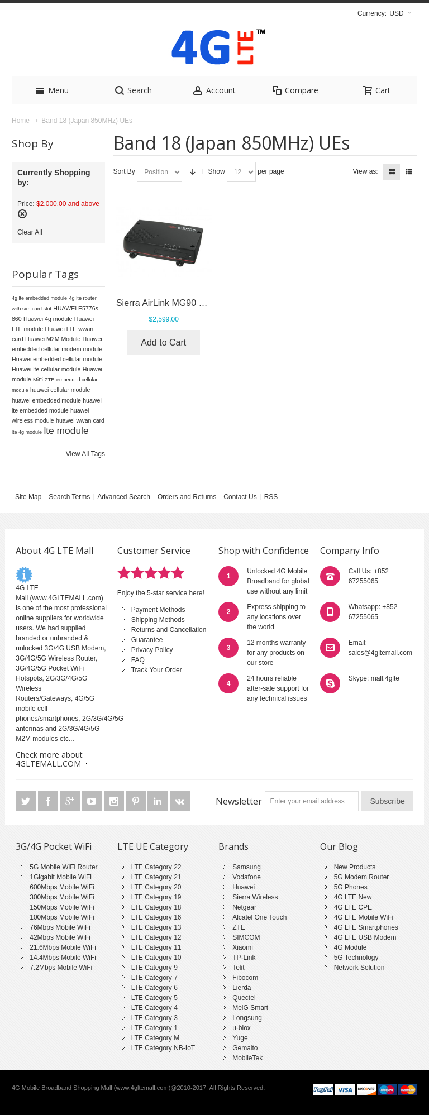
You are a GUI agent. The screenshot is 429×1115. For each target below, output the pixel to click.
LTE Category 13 (156, 927)
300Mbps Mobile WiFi (62, 897)
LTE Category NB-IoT (163, 1048)
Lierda (241, 988)
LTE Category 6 (154, 988)
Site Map (28, 497)
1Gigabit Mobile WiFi (61, 877)
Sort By (124, 171)
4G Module (350, 947)
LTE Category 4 (154, 1008)
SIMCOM (246, 937)
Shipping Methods (158, 620)
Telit (238, 968)
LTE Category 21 (156, 877)
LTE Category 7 (154, 978)
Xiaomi (242, 947)
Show (216, 171)
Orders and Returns (187, 497)
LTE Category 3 (154, 1018)
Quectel (243, 998)
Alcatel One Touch (259, 917)
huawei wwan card (80, 420)
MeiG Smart (250, 1008)
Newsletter (239, 801)
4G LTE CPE (353, 907)
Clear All (29, 232)
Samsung (246, 867)
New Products (355, 867)
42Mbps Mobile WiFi (60, 937)
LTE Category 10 (156, 957)
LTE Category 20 (156, 887)
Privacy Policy (152, 650)
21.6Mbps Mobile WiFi (63, 947)
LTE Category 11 (156, 947)
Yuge (239, 1038)
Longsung (247, 1018)
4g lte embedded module (39, 298)
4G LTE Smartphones (366, 927)
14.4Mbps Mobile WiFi (63, 957)
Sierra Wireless (255, 897)
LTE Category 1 (154, 1028)
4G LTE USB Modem (365, 937)
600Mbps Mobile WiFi (62, 887)
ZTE (238, 927)
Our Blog (339, 846)
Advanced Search (123, 497)
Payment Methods (158, 610)
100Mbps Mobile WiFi (62, 917)
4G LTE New (353, 897)
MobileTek (247, 1058)
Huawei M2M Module (52, 339)
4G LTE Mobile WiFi (363, 917)
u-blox (241, 1028)
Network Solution (359, 968)
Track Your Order (156, 670)
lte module (66, 430)
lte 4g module (27, 432)
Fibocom (245, 978)
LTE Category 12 (156, 937)
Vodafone (246, 877)
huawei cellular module (60, 389)
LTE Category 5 (154, 998)
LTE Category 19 (156, 897)
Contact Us (239, 497)
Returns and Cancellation (169, 630)
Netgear (244, 907)
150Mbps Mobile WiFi (62, 907)
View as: (365, 171)
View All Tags (85, 454)
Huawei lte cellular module (46, 369)
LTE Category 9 (154, 968)
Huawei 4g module (48, 318)
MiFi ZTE (44, 379)
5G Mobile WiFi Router (63, 867)
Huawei (243, 887)
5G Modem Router (361, 877)
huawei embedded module (46, 400)
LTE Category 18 (156, 907)
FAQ (138, 660)
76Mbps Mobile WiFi (60, 927)
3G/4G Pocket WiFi (54, 846)
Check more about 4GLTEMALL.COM (49, 759)
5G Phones (351, 887)
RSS (271, 497)
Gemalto (245, 1048)
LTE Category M (155, 1038)
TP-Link (243, 957)
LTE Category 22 (156, 867)
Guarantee (147, 640)
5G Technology (356, 957)
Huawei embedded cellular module (57, 359)
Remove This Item (22, 214)
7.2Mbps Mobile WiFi (61, 968)
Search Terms (69, 497)
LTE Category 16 (156, 917)
